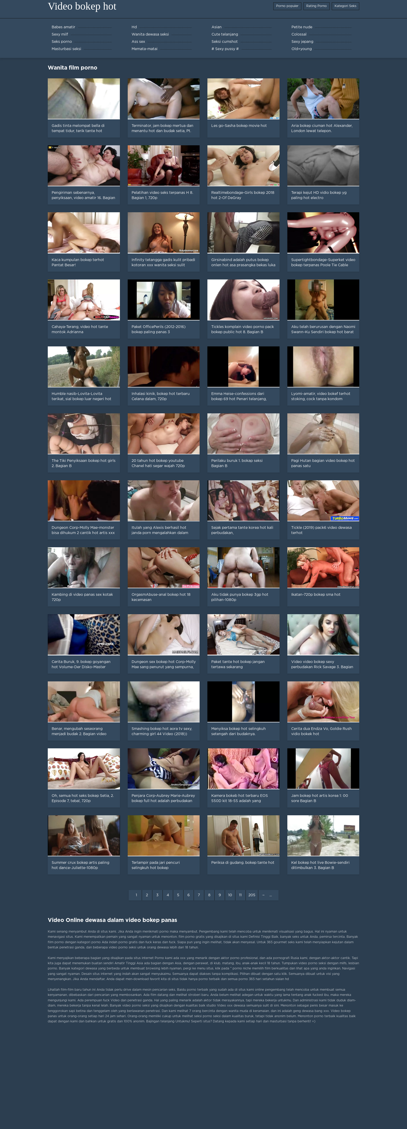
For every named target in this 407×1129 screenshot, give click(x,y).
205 (251, 895)
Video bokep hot (82, 6)
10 (230, 895)
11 (240, 895)
